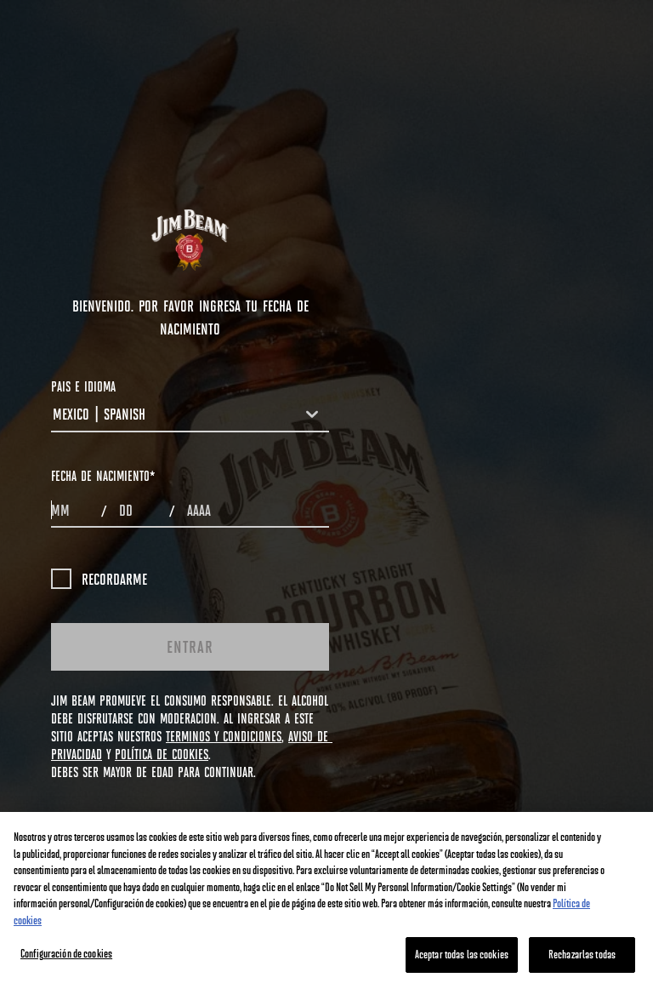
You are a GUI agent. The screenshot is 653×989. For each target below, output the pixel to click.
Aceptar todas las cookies (461, 954)
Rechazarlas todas (582, 954)
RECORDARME (99, 579)
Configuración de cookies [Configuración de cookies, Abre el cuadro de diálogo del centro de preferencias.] (66, 953)
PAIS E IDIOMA (83, 386)
